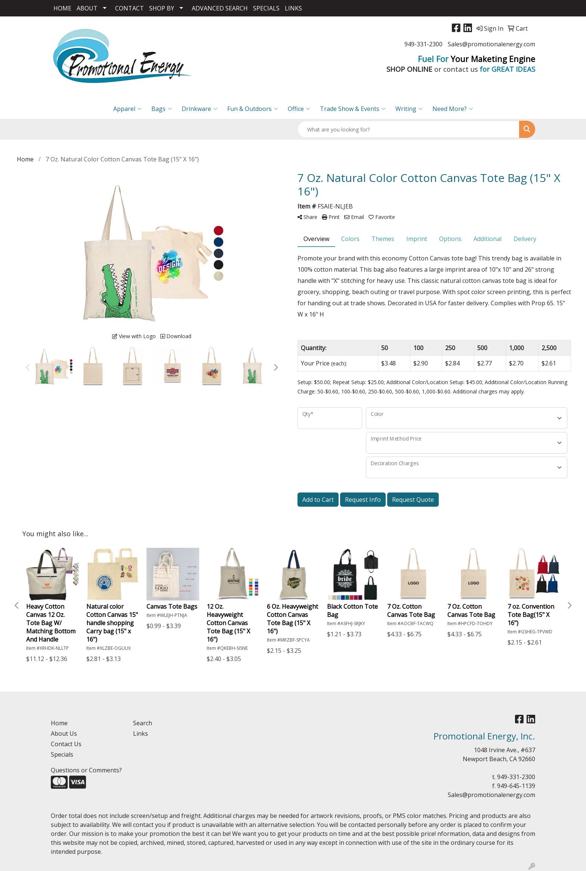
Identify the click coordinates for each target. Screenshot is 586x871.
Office (299, 108)
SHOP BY (161, 8)
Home (59, 723)
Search (142, 723)
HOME (62, 8)
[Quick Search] (408, 129)
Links (140, 733)
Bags (161, 108)
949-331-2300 (423, 44)
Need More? (452, 108)
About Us (64, 733)
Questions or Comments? (86, 770)
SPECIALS (266, 8)
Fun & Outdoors (252, 108)
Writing (409, 108)
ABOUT (87, 8)
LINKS (293, 8)
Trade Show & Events (353, 108)
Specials (62, 754)
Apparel (127, 108)
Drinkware (200, 108)
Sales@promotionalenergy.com (491, 44)
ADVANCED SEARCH (220, 8)
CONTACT (129, 8)
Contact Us (66, 744)
